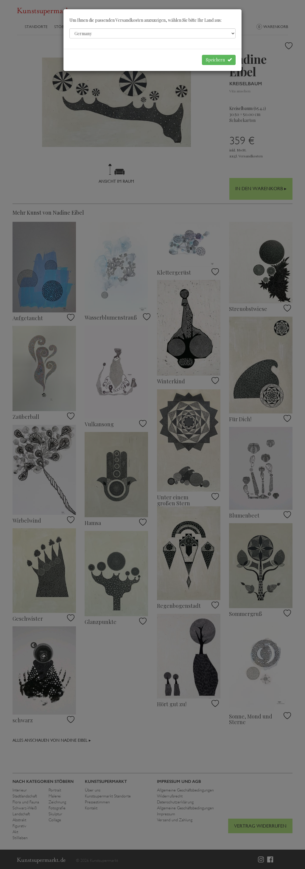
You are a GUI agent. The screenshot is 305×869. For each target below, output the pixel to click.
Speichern (219, 60)
